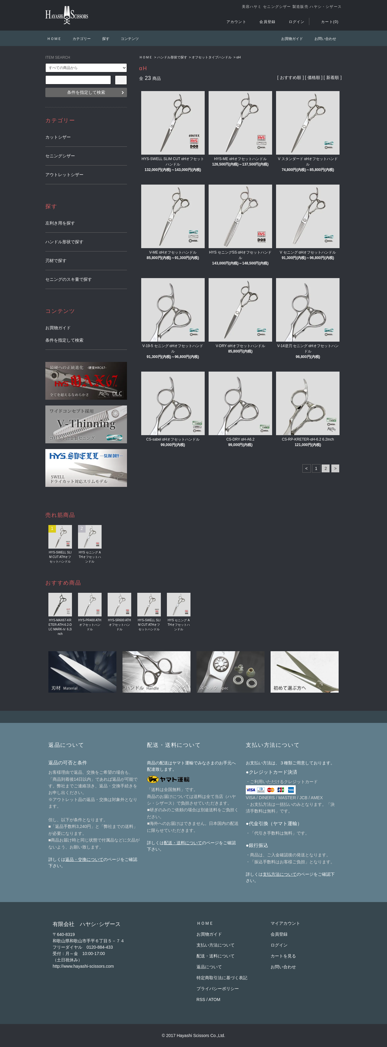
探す (102, 39)
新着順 (332, 77)
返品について (209, 966)
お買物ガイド (288, 39)
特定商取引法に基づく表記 (222, 977)
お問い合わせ (321, 39)
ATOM (214, 999)
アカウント (232, 22)
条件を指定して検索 (86, 92)
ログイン (293, 22)
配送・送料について (183, 842)
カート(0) (326, 22)
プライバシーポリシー (218, 988)
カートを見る (283, 955)
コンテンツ (126, 39)
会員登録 (263, 22)
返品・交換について (84, 859)
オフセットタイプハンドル (212, 57)
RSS (201, 999)
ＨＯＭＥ (54, 39)
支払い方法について (216, 945)
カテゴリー (78, 39)
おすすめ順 (290, 77)
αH (238, 57)
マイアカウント (285, 923)
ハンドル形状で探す (172, 57)
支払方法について (280, 874)
